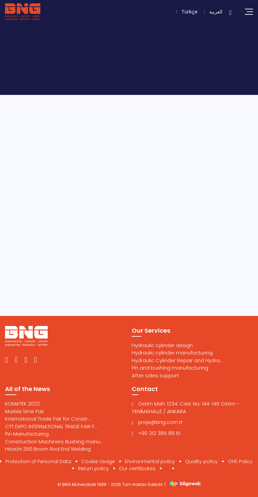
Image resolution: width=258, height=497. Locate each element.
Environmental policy (150, 461)
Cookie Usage (98, 461)
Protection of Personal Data (38, 461)
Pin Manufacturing (27, 433)
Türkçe (189, 11)
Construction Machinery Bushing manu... (54, 441)
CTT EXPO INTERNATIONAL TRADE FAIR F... (51, 426)
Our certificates (137, 468)
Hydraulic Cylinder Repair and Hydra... (177, 360)
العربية (215, 11)
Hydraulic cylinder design (162, 345)
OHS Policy (240, 461)
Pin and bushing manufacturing (170, 367)
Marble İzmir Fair (24, 411)
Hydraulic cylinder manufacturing (172, 352)
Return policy (93, 468)
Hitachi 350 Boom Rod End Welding (48, 448)
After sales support (155, 375)
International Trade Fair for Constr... (48, 418)
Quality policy (201, 461)
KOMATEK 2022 (22, 403)
